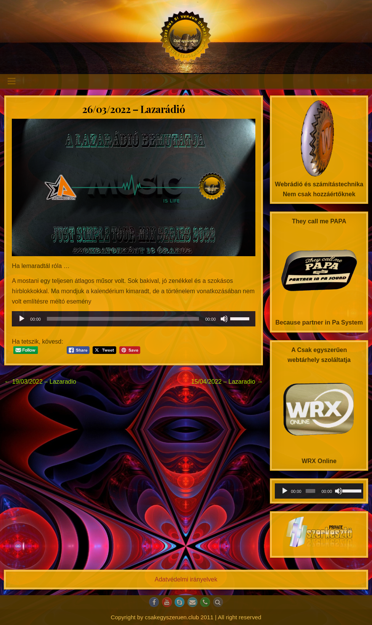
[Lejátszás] (22, 319)
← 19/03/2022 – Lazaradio (40, 381)
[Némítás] (224, 319)
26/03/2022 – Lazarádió (133, 109)
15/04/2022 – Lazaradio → (227, 381)
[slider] (123, 319)
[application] (133, 318)
